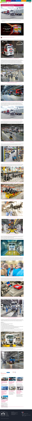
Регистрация (18, 2)
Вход (16, 2)
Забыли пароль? (21, 2)
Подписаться (8, 372)
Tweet (15, 372)
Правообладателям (13, 414)
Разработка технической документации (7, 415)
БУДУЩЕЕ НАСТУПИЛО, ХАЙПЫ (14, 412)
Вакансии (7, 413)
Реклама (7, 412)
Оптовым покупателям (13, 413)
